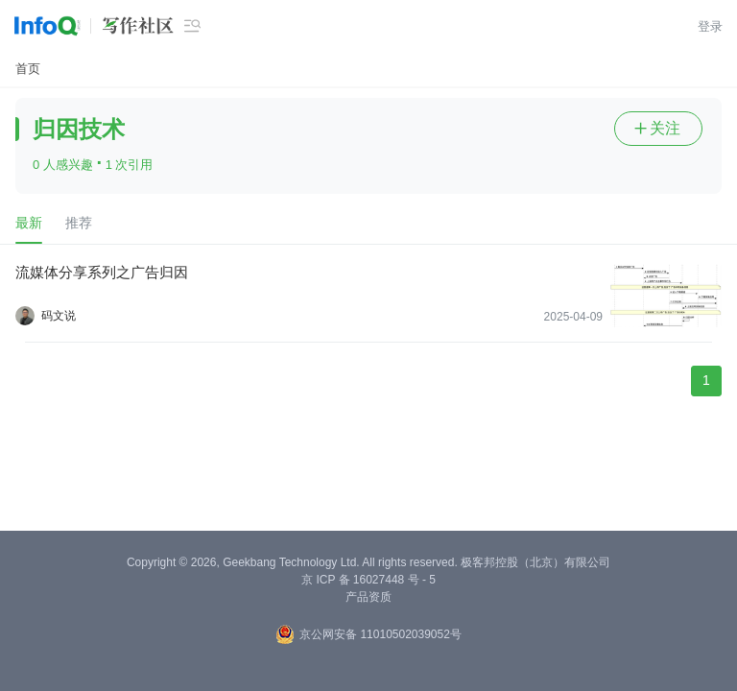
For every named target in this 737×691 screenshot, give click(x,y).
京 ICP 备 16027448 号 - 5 (368, 579)
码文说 (58, 315)
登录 (710, 26)
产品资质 (368, 597)
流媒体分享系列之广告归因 (101, 272)
